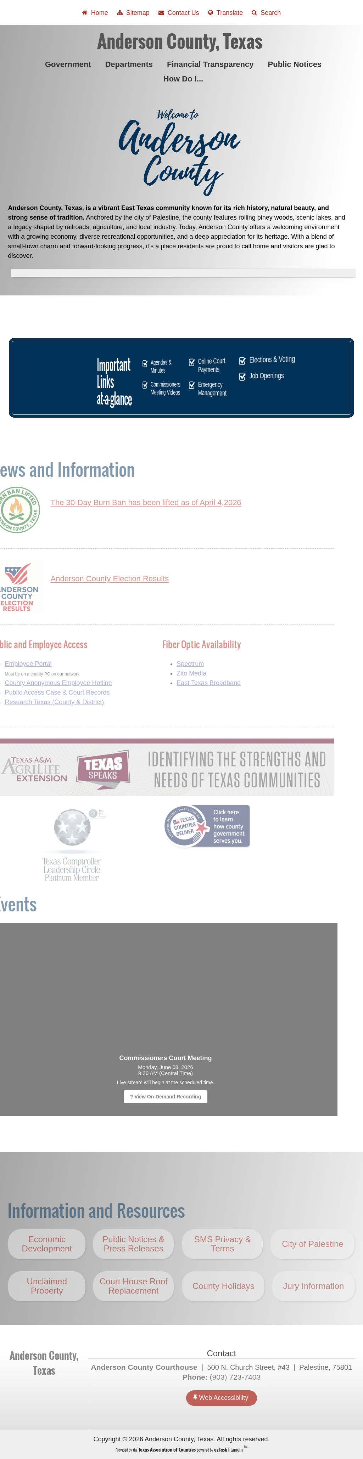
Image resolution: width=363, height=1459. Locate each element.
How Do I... (184, 78)
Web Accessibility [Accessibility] (220, 1397)
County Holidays (223, 1302)
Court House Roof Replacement (134, 1302)
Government (69, 64)
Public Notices (296, 64)
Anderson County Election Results (93, 578)
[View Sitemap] (133, 12)
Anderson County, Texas (179, 41)
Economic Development (47, 1260)
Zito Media (175, 673)
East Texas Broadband (193, 682)
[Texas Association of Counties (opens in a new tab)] (167, 1449)
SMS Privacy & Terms (222, 1260)
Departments (130, 64)
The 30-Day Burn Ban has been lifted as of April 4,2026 (129, 502)
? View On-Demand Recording (149, 1096)
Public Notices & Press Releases (133, 1260)
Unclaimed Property (47, 1302)
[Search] (266, 12)
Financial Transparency (212, 64)
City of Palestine (312, 1260)
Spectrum (174, 663)
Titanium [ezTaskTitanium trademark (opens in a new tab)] (229, 1449)
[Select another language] (225, 12)
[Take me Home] (95, 12)
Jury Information (313, 1302)
